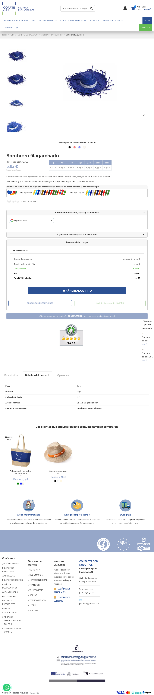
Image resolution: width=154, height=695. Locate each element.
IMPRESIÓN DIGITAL (38, 580)
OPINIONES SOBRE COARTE (12, 630)
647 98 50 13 (86, 592)
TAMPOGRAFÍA (36, 590)
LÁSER (32, 605)
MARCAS (6, 608)
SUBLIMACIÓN (36, 575)
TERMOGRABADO (37, 600)
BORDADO (34, 610)
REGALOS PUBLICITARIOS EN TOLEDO (12, 620)
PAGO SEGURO (9, 596)
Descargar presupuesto (40, 303)
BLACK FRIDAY (11, 613)
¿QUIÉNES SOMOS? (11, 564)
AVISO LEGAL (8, 576)
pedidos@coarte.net (89, 603)
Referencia (11, 162)
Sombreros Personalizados (89, 408)
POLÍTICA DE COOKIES (12, 580)
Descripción (11, 375)
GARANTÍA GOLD (10, 592)
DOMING (33, 595)
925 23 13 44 (86, 589)
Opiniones (63, 375)
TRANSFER (34, 585)
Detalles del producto (37, 375)
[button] (77, 234)
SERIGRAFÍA (34, 570)
